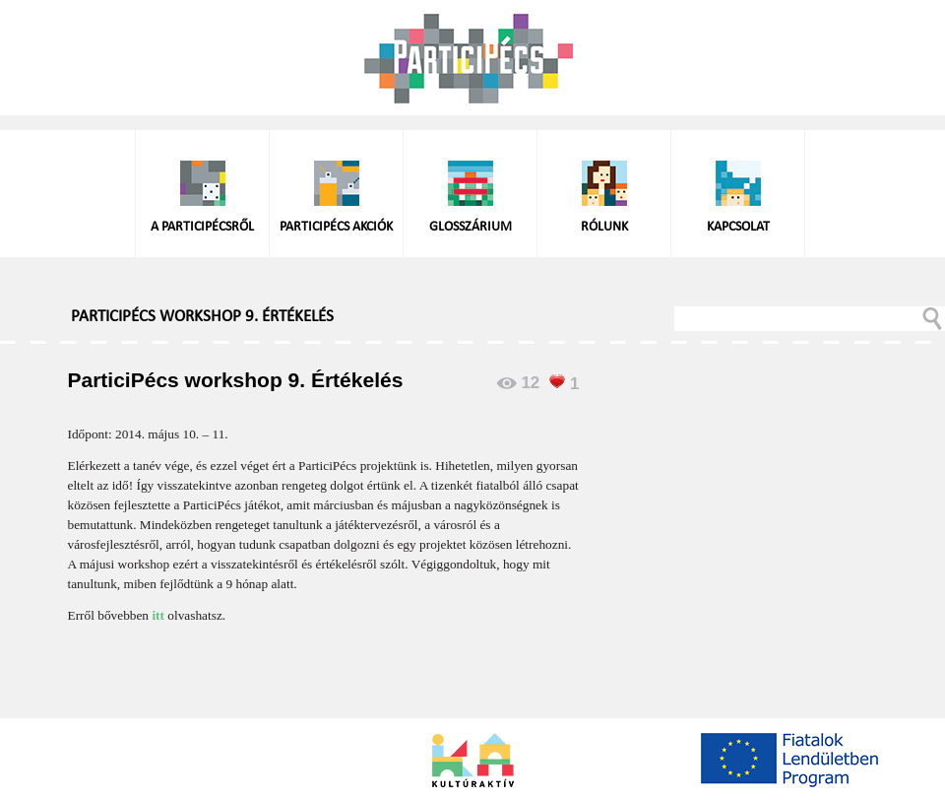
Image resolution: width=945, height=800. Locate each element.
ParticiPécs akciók (336, 227)
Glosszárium (470, 227)
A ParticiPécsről (202, 227)
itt (159, 615)
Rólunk (604, 227)
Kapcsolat (738, 227)
